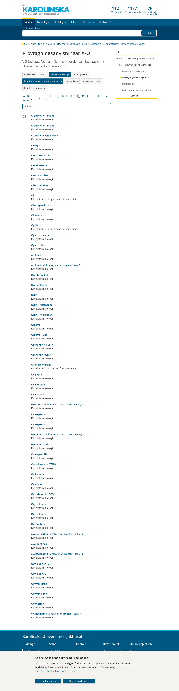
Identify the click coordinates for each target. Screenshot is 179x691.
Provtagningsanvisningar (132, 43)
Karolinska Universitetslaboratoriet (100, 43)
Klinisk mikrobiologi (92, 81)
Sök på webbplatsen (35, 32)
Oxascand (36, 394)
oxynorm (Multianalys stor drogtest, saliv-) (56, 613)
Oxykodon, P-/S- (40, 563)
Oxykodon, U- (39, 573)
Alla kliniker (29, 74)
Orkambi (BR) (39, 334)
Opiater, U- (37, 245)
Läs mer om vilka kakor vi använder (55, 671)
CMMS (43, 74)
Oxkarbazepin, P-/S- (42, 494)
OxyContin (37, 524)
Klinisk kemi (72, 81)
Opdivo (35, 225)
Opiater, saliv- (39, 235)
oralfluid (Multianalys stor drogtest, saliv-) (55, 265)
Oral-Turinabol (39, 275)
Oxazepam (37, 414)
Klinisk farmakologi (60, 74)
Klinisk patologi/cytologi (35, 88)
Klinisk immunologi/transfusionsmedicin (43, 81)
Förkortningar (128, 84)
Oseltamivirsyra (40, 354)
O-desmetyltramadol (43, 115)
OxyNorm (36, 603)
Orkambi (36, 324)
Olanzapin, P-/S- (40, 205)
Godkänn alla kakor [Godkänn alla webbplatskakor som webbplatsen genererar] (79, 681)
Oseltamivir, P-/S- (41, 344)
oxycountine (38, 544)
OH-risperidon (39, 185)
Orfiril (34, 295)
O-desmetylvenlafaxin (43, 135)
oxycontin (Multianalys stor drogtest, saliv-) (56, 534)
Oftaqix (35, 145)
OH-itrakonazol (40, 155)
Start (26, 43)
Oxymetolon (38, 593)
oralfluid (36, 255)
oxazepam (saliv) (41, 444)
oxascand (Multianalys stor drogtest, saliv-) (56, 404)
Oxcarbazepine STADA (44, 464)
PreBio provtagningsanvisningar (136, 90)
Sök (149, 32)
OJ (32, 195)
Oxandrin (36, 374)
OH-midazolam (40, 175)
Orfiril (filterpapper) (42, 304)
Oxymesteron (39, 583)
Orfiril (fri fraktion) (42, 314)
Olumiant (36, 215)
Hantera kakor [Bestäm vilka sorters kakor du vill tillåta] (48, 681)
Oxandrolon (38, 384)
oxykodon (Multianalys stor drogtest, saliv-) (56, 553)
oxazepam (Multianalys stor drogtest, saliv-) (56, 434)
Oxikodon (36, 474)
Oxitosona (37, 484)
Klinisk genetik (80, 74)
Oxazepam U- (39, 454)
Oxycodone (37, 504)
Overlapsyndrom (41, 364)
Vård (33, 43)
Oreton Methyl (39, 285)
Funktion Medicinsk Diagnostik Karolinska (59, 43)
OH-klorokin (38, 165)
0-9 (51, 99)
